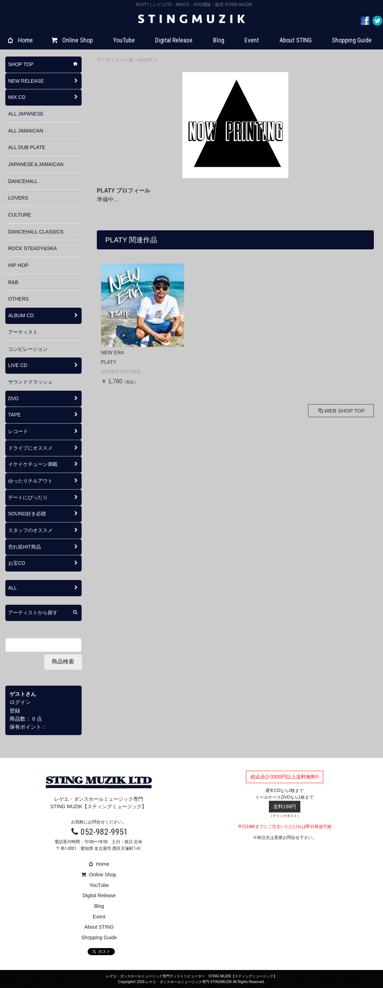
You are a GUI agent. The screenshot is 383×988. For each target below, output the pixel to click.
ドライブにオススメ (30, 448)
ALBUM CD (21, 315)
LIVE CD (17, 365)
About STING (295, 40)
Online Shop (72, 40)
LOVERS (18, 198)
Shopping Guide (352, 40)
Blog (218, 40)
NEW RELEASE (26, 81)
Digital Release (174, 40)
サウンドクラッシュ (30, 382)
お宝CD (16, 563)
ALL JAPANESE (25, 114)
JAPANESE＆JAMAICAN (36, 164)
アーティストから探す (33, 612)
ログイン (20, 702)
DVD (13, 398)
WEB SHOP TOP (341, 411)
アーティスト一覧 (116, 60)
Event (251, 40)
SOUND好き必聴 (27, 513)
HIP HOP (18, 265)
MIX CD (16, 97)
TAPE (14, 415)
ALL (12, 588)
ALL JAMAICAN (25, 131)
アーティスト (23, 332)
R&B (13, 282)
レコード (18, 431)
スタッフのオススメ (30, 530)
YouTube (124, 40)
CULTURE (19, 215)
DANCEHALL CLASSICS (36, 232)
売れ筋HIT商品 (24, 547)
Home (20, 40)
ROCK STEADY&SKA (32, 248)
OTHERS (18, 299)
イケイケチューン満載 (33, 464)
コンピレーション (28, 349)
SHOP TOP (21, 64)
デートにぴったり (28, 497)
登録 (15, 711)
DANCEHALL (23, 181)
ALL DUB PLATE (26, 147)
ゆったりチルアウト (30, 481)
